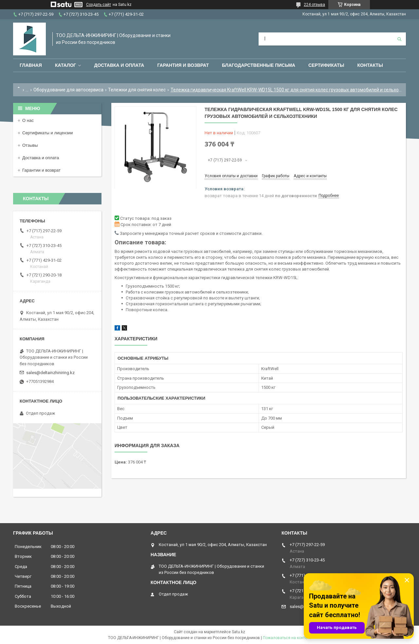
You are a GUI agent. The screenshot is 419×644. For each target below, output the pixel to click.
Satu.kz (238, 632)
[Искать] (399, 39)
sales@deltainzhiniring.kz (50, 372)
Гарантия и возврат (183, 65)
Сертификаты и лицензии (47, 132)
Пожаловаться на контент (287, 637)
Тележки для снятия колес (137, 89)
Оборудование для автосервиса (68, 89)
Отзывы (30, 145)
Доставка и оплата (119, 65)
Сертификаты (326, 65)
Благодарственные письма (258, 65)
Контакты (370, 65)
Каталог (65, 65)
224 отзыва (314, 4)
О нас (28, 120)
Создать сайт (98, 4)
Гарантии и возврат (41, 170)
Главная (31, 65)
